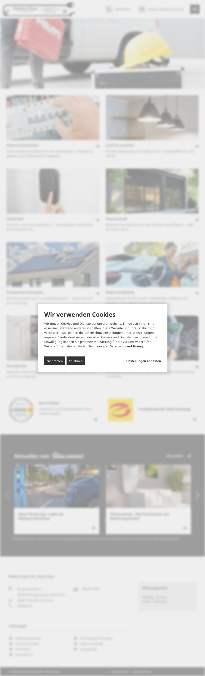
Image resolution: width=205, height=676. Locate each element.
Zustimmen (54, 361)
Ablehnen (76, 361)
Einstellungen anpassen (143, 361)
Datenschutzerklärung (126, 346)
